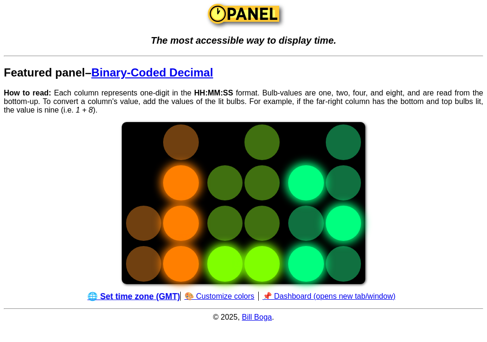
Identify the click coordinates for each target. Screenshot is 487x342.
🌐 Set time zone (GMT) (134, 296)
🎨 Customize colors (219, 296)
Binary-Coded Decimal (152, 72)
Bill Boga (257, 317)
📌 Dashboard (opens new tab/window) (329, 296)
